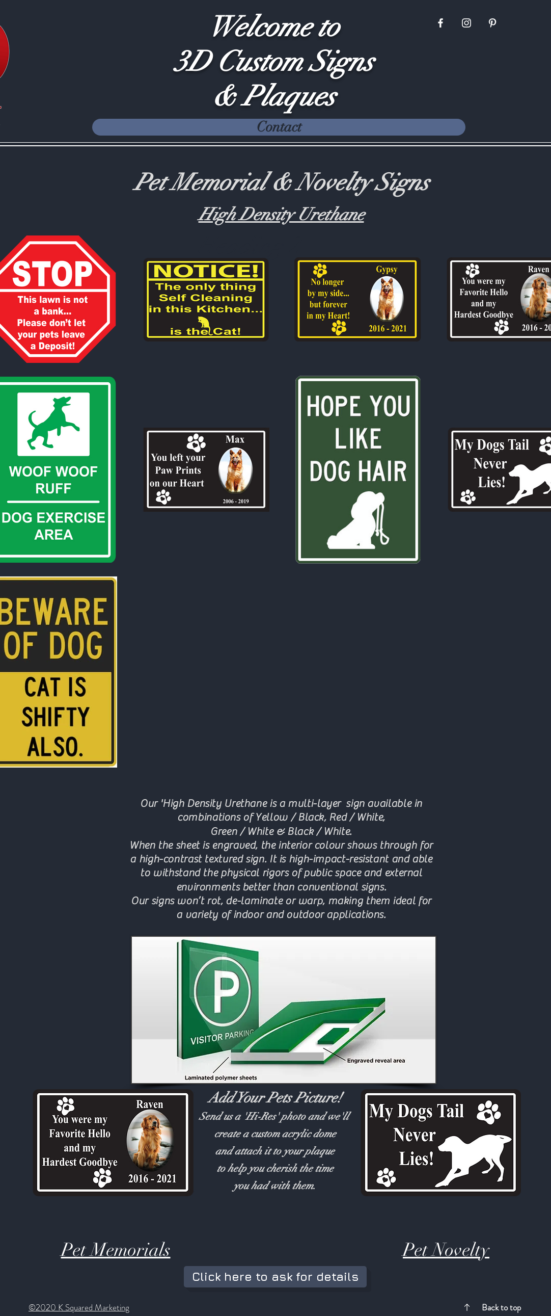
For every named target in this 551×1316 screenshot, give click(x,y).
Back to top (501, 1307)
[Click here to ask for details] (275, 1276)
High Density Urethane (281, 214)
